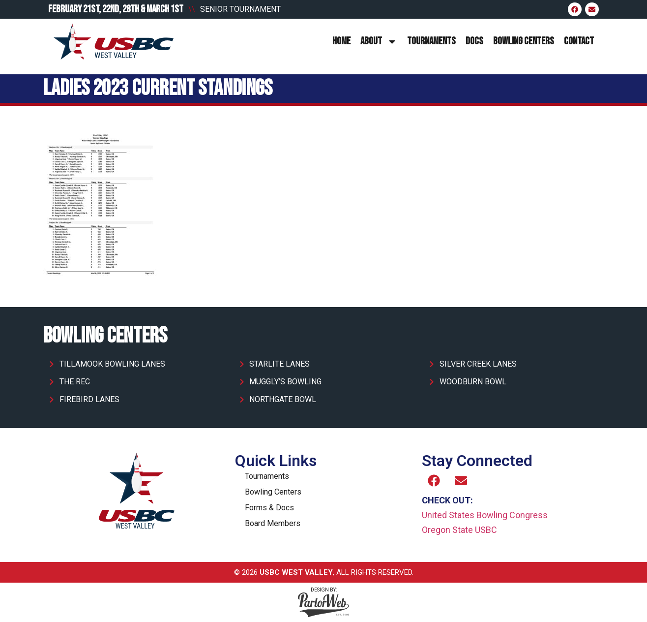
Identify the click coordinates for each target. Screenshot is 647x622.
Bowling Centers (523, 41)
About (378, 41)
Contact (579, 41)
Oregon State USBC (459, 530)
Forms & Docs (269, 507)
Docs (474, 41)
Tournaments (431, 41)
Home (341, 41)
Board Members (272, 523)
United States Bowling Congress (485, 515)
